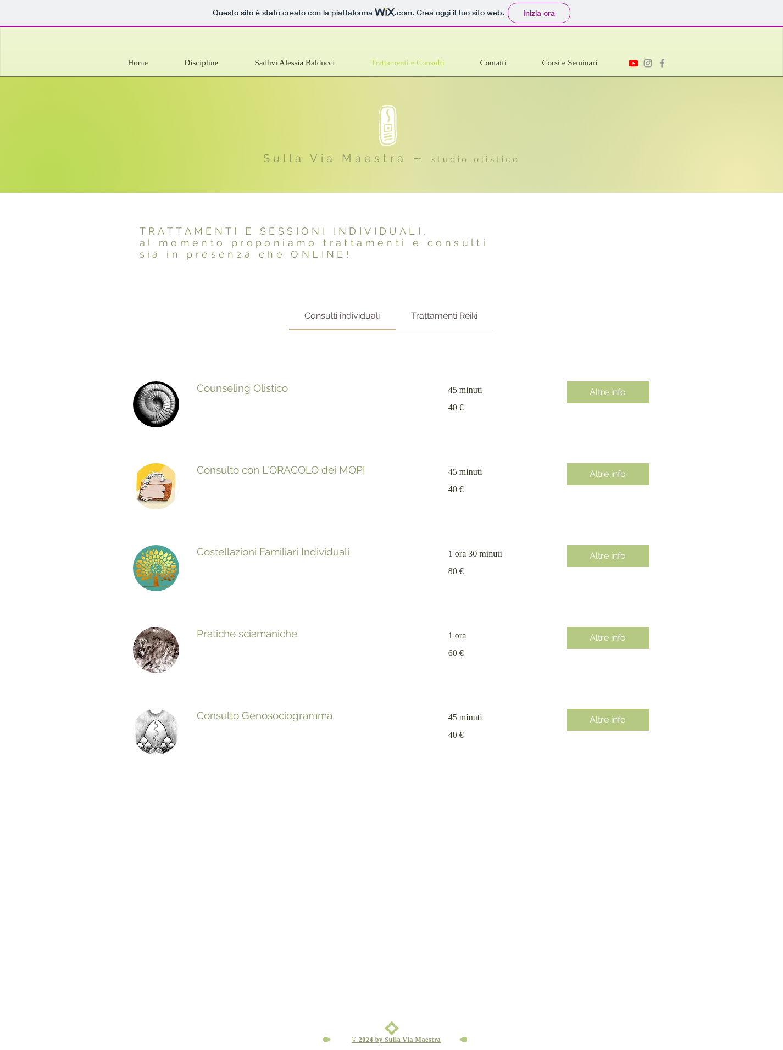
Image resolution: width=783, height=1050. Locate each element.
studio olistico (475, 159)
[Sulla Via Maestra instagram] (647, 63)
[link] (342, 315)
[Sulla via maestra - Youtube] (633, 63)
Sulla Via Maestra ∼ (347, 158)
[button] (214, 63)
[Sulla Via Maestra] (662, 63)
